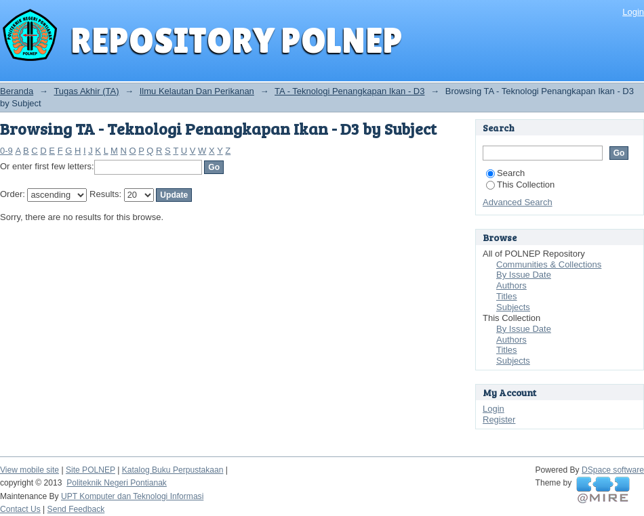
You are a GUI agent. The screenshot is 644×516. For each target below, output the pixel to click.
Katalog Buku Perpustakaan (173, 470)
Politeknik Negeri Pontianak (116, 483)
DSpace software (613, 470)
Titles (506, 296)
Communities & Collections (548, 264)
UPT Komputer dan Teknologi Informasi (132, 496)
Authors (511, 285)
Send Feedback (76, 509)
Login (633, 12)
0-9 (6, 151)
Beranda (16, 91)
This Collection (520, 184)
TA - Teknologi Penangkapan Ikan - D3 (349, 91)
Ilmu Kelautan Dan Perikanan (197, 91)
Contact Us (20, 509)
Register (499, 419)
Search (505, 173)
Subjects (513, 307)
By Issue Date (523, 275)
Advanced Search (517, 202)
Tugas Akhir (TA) (86, 91)
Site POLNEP (90, 470)
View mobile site (29, 470)
